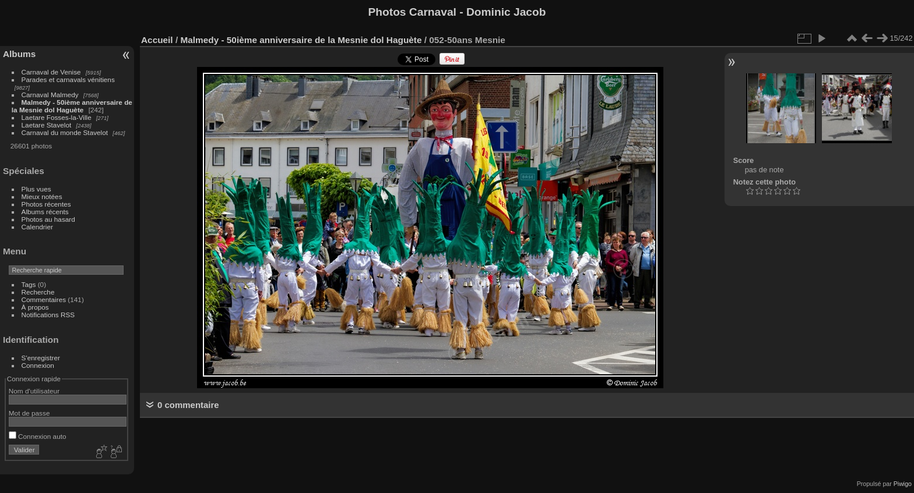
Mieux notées (42, 196)
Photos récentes (46, 204)
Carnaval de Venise (51, 72)
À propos (35, 307)
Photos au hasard (48, 219)
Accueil (157, 40)
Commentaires (44, 299)
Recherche (38, 292)
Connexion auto (37, 436)
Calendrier (37, 226)
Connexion (38, 365)
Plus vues (36, 189)
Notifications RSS (48, 314)
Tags (29, 284)
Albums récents (45, 211)
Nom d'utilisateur (34, 391)
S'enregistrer (41, 357)
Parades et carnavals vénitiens (68, 79)
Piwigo (903, 483)
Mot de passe (29, 413)
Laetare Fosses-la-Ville (57, 117)
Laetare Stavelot (47, 125)
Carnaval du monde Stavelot (65, 132)
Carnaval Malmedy (50, 94)
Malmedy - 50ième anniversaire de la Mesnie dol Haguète (72, 106)
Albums (19, 54)
